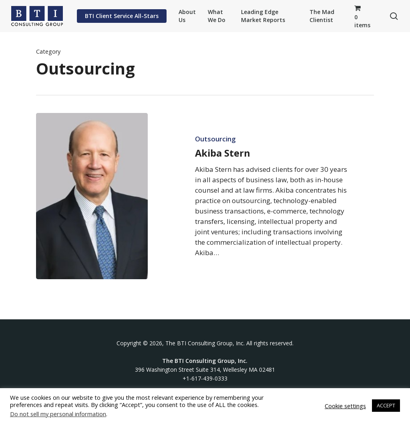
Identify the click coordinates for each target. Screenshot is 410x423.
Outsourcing (215, 139)
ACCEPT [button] (386, 405)
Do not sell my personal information (58, 414)
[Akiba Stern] (92, 196)
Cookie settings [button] (345, 405)
